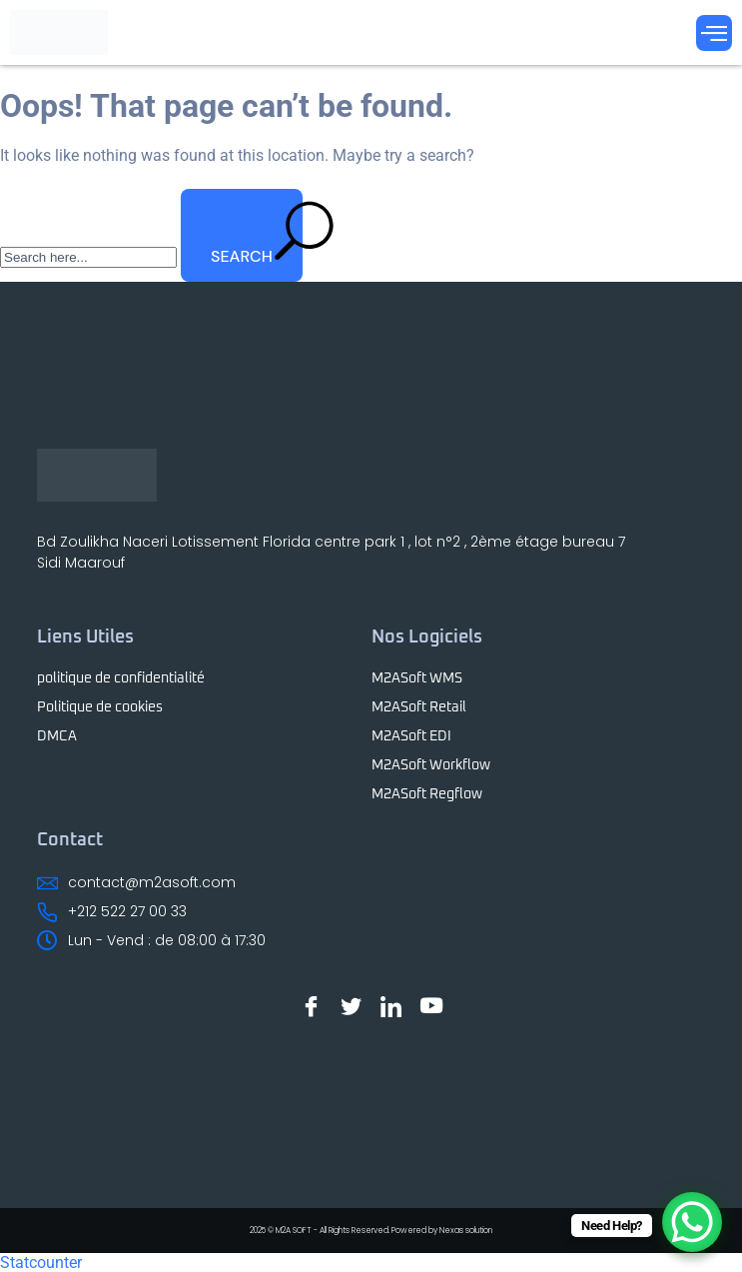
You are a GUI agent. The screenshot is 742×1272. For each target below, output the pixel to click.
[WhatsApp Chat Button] (692, 1222)
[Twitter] (352, 1006)
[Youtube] (431, 1006)
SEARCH (257, 233)
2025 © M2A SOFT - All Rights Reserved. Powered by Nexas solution (371, 1230)
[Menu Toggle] (714, 33)
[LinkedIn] (391, 1006)
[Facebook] (312, 1006)
